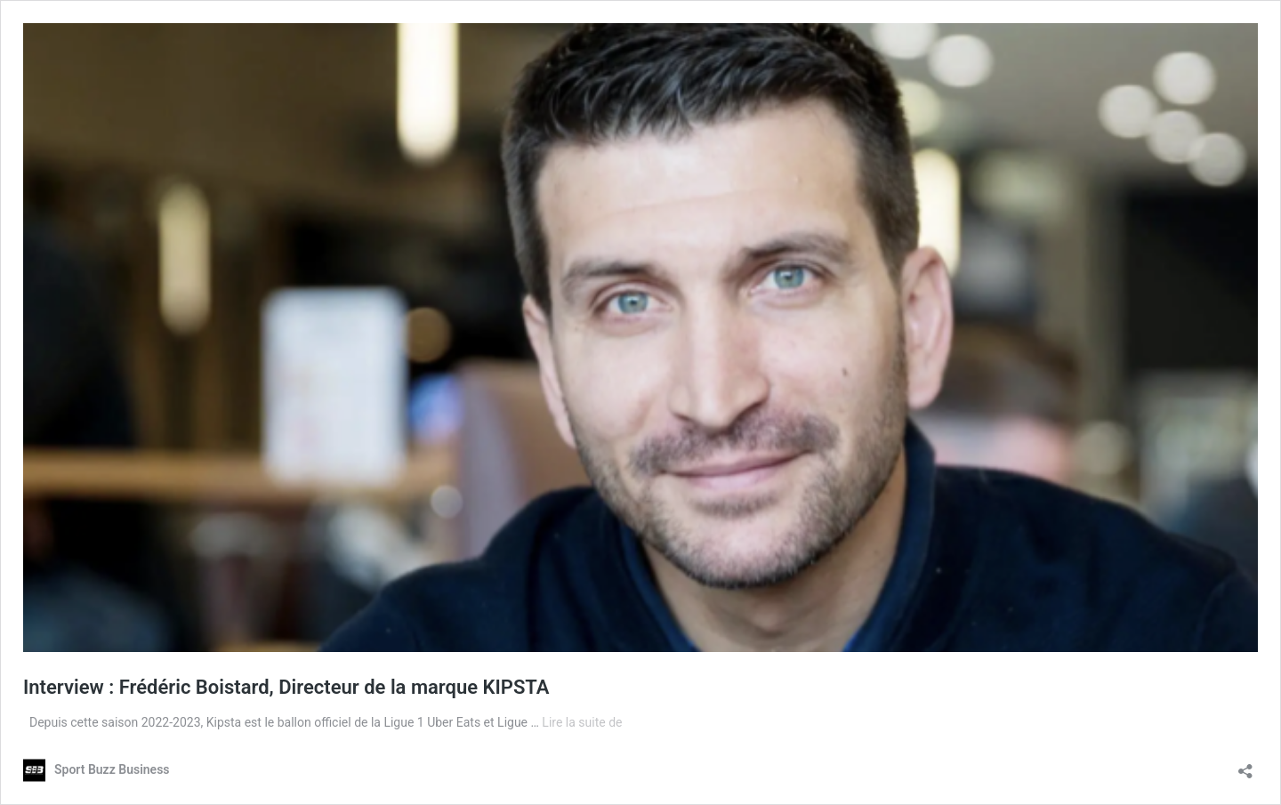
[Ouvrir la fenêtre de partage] (1245, 765)
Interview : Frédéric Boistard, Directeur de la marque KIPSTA (286, 687)
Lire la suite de (582, 722)
